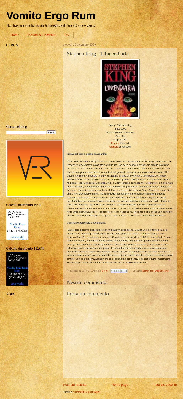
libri (152, 270)
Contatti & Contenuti (41, 35)
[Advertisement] (36, 85)
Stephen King (162, 270)
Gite (67, 35)
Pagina (115, 143)
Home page (120, 385)
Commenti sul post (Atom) (87, 391)
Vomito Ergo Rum (50, 15)
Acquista (113, 146)
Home (14, 35)
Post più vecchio (165, 385)
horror (145, 270)
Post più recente (75, 385)
